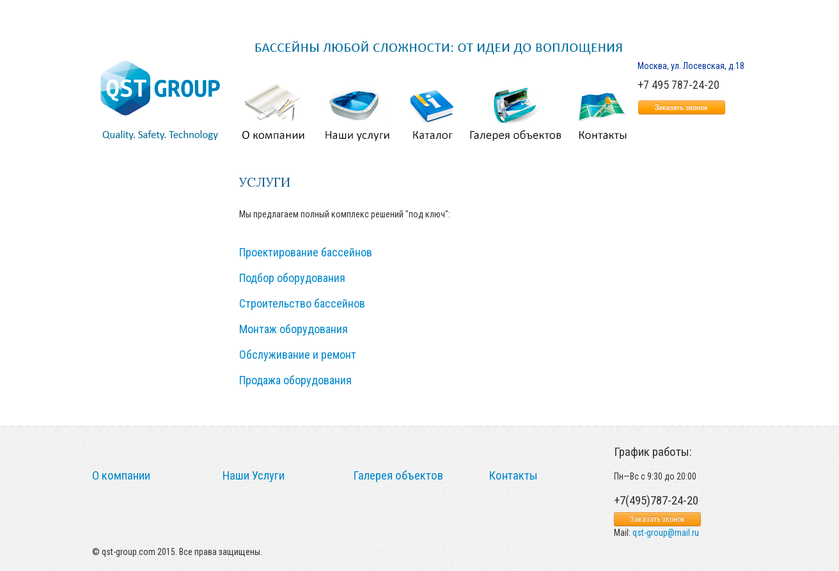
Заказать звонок (657, 519)
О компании (121, 475)
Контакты (513, 475)
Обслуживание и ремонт (297, 354)
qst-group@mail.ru (665, 533)
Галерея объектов (398, 475)
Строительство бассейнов (302, 303)
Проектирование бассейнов (305, 252)
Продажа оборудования (295, 380)
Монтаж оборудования (293, 329)
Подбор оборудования (292, 278)
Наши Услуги (254, 475)
